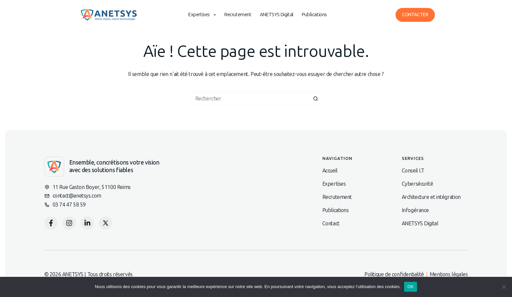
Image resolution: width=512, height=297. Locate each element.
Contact (331, 223)
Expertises (203, 15)
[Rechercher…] (249, 98)
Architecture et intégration (431, 197)
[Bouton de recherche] (315, 98)
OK (410, 286)
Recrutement (238, 15)
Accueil (330, 170)
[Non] (503, 286)
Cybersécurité (417, 184)
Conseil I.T (413, 170)
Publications (314, 15)
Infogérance (415, 210)
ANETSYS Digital (277, 15)
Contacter (415, 15)
